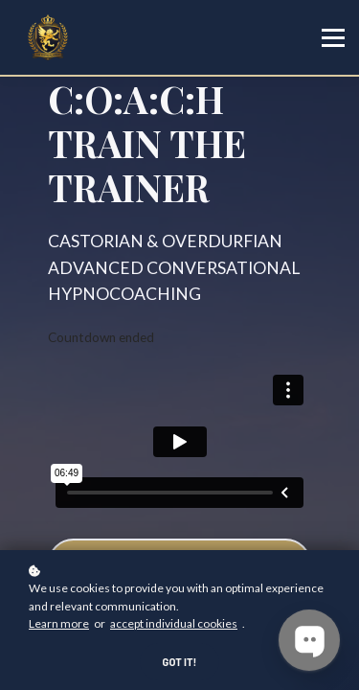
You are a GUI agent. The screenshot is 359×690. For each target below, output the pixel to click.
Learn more (59, 623)
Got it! (180, 662)
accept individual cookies (173, 623)
